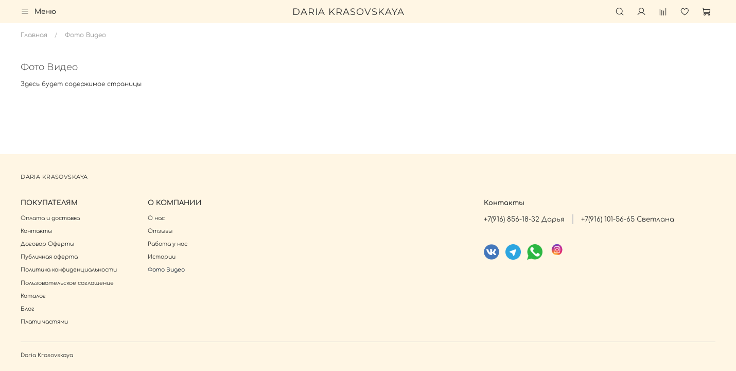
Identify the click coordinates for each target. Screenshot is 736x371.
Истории (162, 257)
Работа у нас (167, 244)
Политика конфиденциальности (69, 269)
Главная (34, 35)
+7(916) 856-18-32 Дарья (524, 219)
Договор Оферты (47, 244)
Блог (27, 309)
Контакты (36, 231)
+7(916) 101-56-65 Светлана (627, 219)
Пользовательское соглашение (67, 283)
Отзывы (160, 231)
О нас (156, 218)
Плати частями (44, 321)
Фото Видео (166, 269)
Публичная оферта (49, 257)
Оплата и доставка (50, 218)
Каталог (33, 296)
